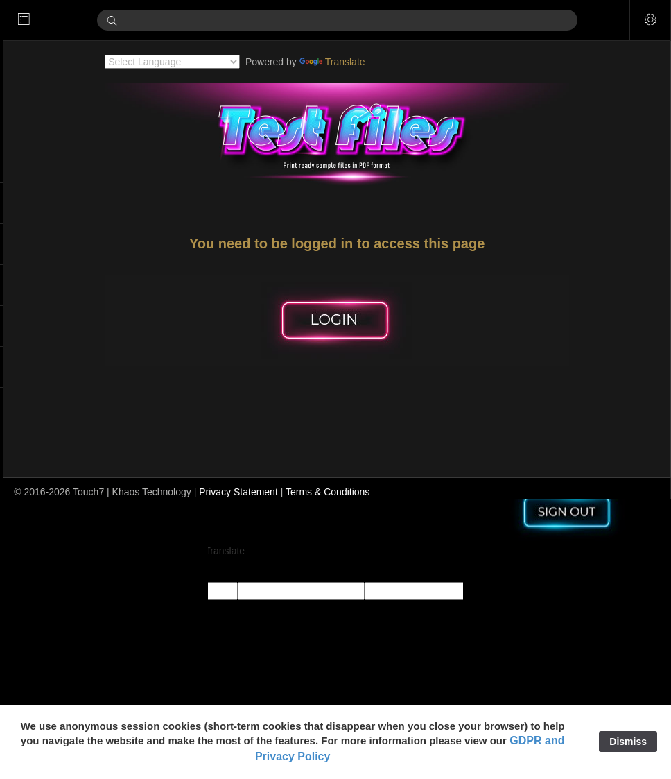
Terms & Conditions (366, 491)
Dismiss (628, 741)
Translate (352, 61)
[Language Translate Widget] (191, 62)
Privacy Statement (277, 491)
